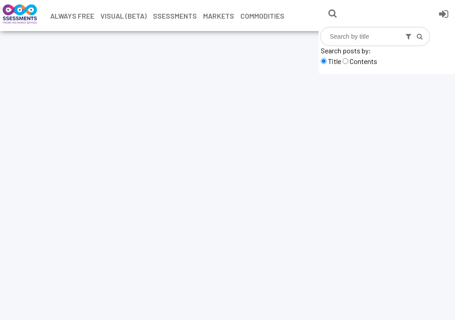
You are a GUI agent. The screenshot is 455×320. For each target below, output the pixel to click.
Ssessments (175, 16)
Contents (363, 61)
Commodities (262, 16)
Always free (72, 16)
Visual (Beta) (123, 16)
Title (334, 61)
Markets (218, 16)
